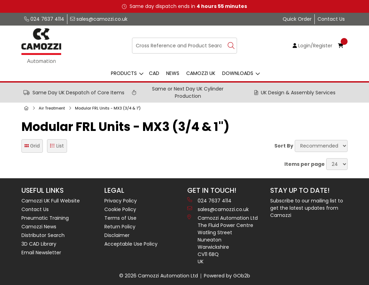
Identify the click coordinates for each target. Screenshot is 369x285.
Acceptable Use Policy (131, 243)
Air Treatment (52, 108)
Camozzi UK (200, 73)
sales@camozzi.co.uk (98, 19)
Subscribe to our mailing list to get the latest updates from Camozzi (306, 208)
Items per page (304, 164)
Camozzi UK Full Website (50, 200)
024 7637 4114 (44, 19)
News (172, 73)
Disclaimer (117, 235)
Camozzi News (38, 226)
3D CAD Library (38, 243)
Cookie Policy (120, 209)
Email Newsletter (41, 252)
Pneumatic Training (45, 218)
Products (124, 73)
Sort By (283, 145)
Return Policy (119, 226)
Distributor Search (43, 235)
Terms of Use (120, 218)
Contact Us (331, 19)
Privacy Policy (120, 200)
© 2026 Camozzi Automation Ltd (158, 275)
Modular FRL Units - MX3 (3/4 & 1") (108, 108)
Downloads (237, 73)
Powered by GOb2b (227, 275)
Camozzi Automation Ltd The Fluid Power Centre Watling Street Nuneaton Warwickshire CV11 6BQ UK (222, 240)
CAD (154, 73)
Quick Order (297, 19)
